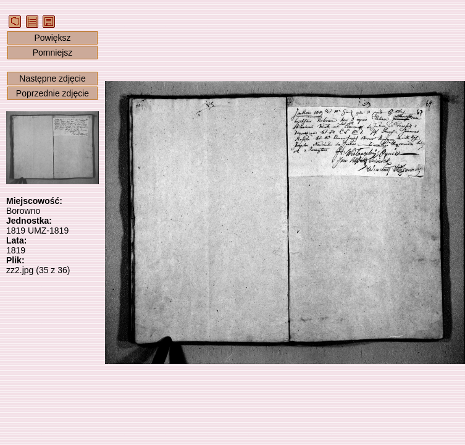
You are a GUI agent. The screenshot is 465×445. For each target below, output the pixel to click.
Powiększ (52, 38)
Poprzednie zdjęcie (52, 93)
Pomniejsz (53, 52)
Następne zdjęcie (52, 78)
